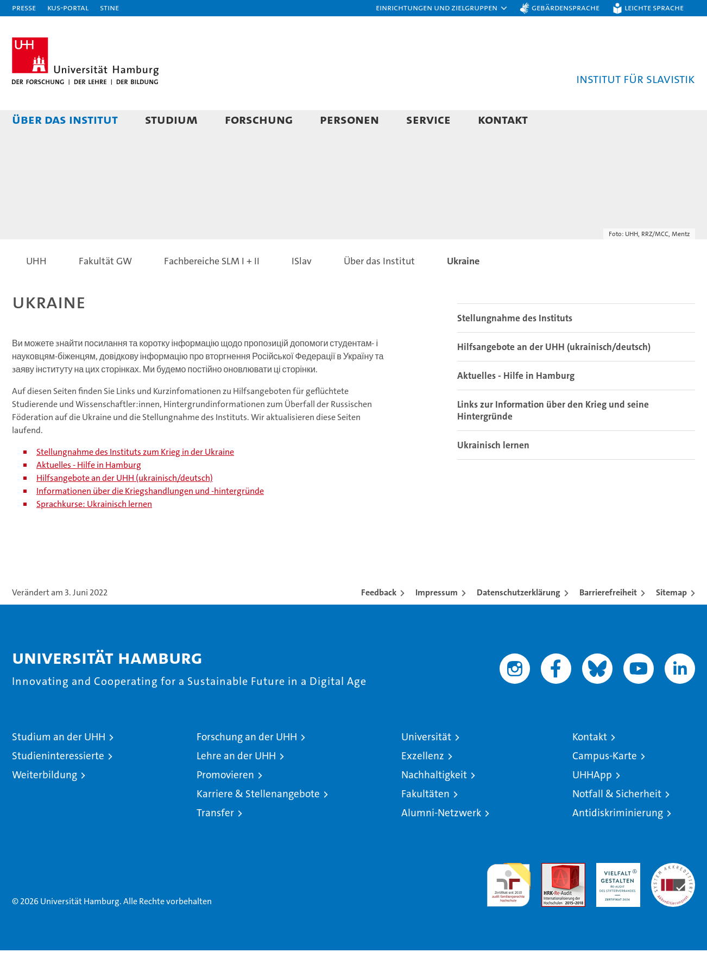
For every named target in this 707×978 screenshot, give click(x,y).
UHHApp (592, 802)
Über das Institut (65, 119)
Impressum (436, 620)
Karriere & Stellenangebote (258, 821)
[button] (442, 8)
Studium (171, 119)
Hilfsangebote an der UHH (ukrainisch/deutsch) (124, 505)
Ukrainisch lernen (493, 473)
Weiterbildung (44, 802)
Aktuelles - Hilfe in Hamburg (88, 492)
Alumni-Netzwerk (441, 840)
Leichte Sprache (654, 7)
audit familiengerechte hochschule (509, 908)
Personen (349, 119)
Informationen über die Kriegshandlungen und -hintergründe (150, 518)
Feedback (378, 620)
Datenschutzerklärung (518, 620)
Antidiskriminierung (617, 840)
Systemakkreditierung (673, 896)
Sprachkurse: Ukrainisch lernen (94, 531)
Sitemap (671, 620)
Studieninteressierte (58, 783)
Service (428, 119)
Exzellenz (422, 783)
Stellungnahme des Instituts (514, 346)
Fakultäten (425, 821)
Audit (551, 896)
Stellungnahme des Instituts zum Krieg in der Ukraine (135, 479)
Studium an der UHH (58, 764)
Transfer (215, 840)
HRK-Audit (615, 896)
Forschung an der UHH (247, 764)
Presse (24, 7)
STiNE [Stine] (109, 7)
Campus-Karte (604, 783)
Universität (426, 764)
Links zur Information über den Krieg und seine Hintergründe (553, 438)
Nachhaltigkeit (434, 802)
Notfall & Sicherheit (616, 821)
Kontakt (503, 119)
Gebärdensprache (565, 7)
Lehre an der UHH (236, 783)
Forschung (259, 119)
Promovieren (225, 802)
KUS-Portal (68, 7)
